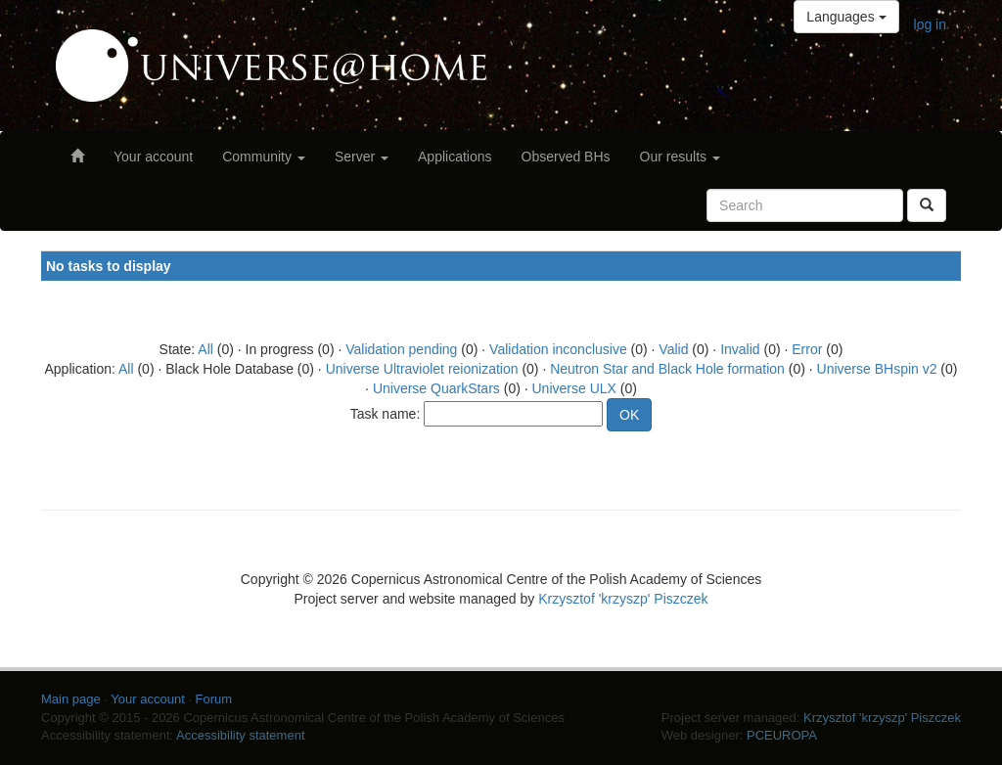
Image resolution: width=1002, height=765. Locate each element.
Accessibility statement (240, 735)
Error (807, 349)
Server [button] (361, 156)
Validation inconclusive (558, 349)
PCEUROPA (782, 735)
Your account (153, 156)
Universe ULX (574, 388)
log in (930, 24)
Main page (71, 699)
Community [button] (263, 156)
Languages (846, 16)
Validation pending (401, 349)
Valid (673, 349)
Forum (214, 699)
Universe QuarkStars (436, 388)
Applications (455, 156)
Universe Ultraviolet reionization (422, 369)
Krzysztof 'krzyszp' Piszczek (622, 599)
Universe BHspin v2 (877, 369)
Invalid (739, 349)
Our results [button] (680, 156)
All (205, 349)
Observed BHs (566, 156)
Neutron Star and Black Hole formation (667, 369)
